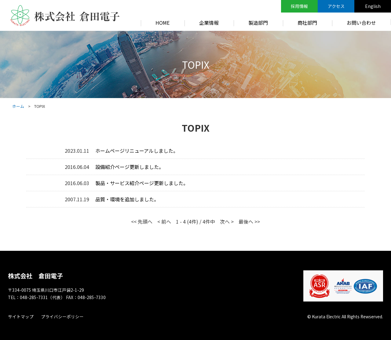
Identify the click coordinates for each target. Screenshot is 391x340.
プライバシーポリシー (62, 316)
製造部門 (258, 22)
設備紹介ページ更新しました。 (129, 166)
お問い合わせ (361, 22)
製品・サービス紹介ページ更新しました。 (141, 183)
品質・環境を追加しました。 (127, 199)
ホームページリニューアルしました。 (136, 150)
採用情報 (299, 6)
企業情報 (209, 22)
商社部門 (307, 22)
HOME (162, 22)
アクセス (336, 6)
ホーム (18, 106)
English (373, 6)
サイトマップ (21, 316)
